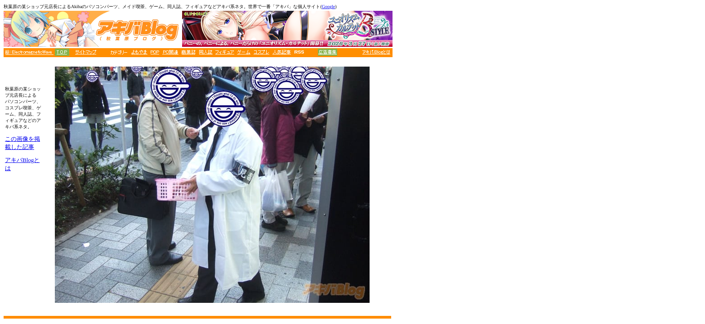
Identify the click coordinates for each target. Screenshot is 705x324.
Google (328, 6)
